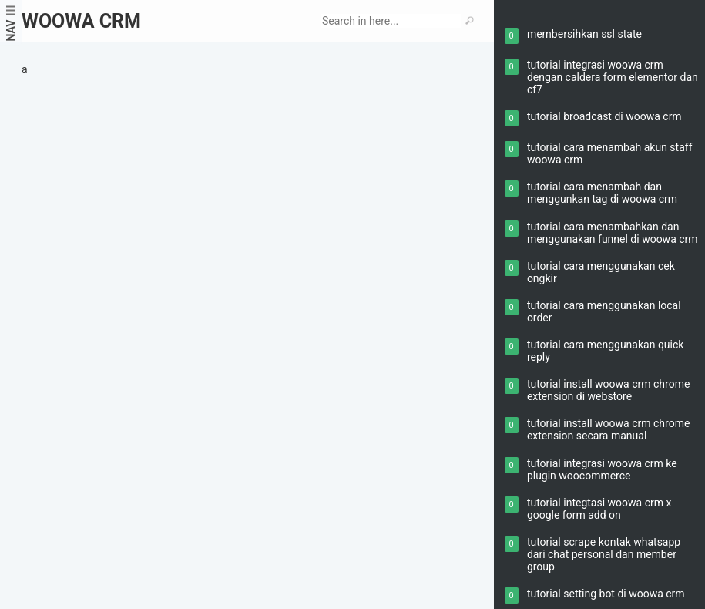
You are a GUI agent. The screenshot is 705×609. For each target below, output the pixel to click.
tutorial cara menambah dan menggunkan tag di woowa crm (602, 192)
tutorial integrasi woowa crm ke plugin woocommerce (602, 469)
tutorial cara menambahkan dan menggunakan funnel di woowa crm (612, 232)
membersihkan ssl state (584, 34)
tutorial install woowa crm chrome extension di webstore (608, 390)
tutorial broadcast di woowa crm (604, 116)
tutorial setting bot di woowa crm (606, 593)
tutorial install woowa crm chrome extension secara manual (608, 429)
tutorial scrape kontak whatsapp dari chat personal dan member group (603, 554)
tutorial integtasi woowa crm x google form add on (599, 508)
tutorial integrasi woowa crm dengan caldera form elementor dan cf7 (612, 77)
